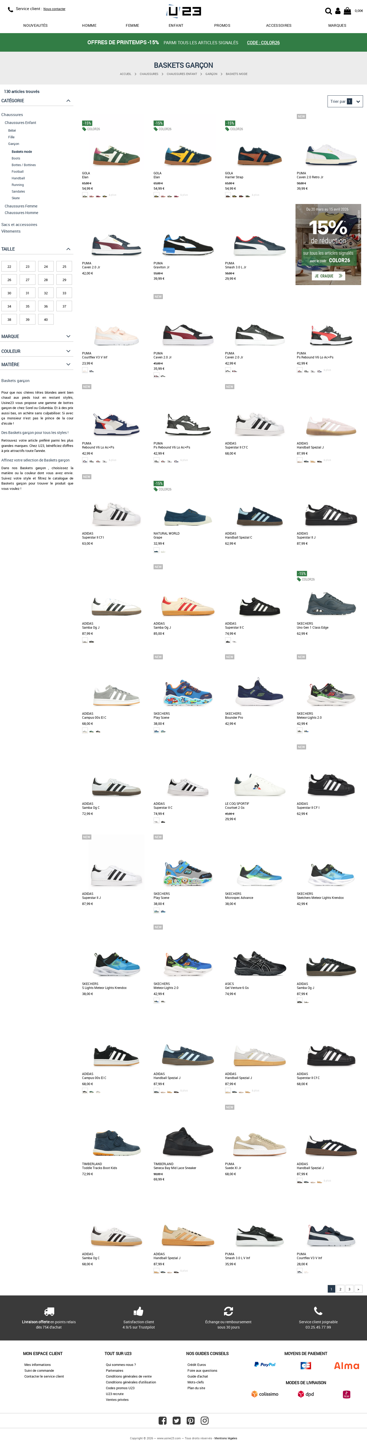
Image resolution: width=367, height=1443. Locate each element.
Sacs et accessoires (19, 224)
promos (222, 25)
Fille (11, 137)
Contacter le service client (44, 1376)
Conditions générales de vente (129, 1376)
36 (46, 306)
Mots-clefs (195, 1382)
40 (46, 319)
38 (9, 319)
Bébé (12, 130)
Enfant (176, 25)
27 (27, 279)
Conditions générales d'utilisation (131, 1382)
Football (18, 171)
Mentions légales (225, 1438)
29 (64, 279)
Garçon (211, 74)
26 (9, 279)
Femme (132, 25)
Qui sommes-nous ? (121, 1364)
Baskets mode (236, 74)
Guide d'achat (197, 1376)
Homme (89, 25)
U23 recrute (115, 1393)
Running (18, 185)
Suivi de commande (39, 1370)
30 (9, 293)
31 (27, 293)
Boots (16, 158)
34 (9, 306)
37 (64, 306)
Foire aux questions (202, 1370)
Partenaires (114, 1370)
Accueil (125, 74)
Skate (16, 198)
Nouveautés (35, 25)
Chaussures (149, 74)
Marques (337, 25)
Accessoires (279, 25)
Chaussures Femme (21, 205)
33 (64, 293)
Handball (18, 178)
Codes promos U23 (120, 1388)
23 (27, 266)
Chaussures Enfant (182, 74)
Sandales (18, 191)
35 (27, 306)
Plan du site (196, 1388)
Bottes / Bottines (24, 165)
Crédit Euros (196, 1364)
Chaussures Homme (21, 212)
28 (46, 279)
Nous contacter (54, 9)
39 (27, 319)
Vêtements (11, 231)
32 (46, 293)
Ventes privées (117, 1399)
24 (46, 266)
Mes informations (37, 1364)
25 (64, 266)
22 (9, 266)
